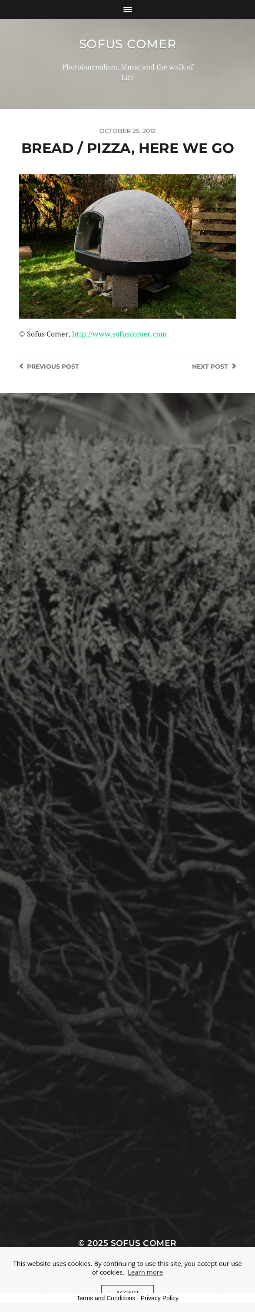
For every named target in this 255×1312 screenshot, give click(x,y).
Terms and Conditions (105, 1298)
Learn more (145, 1272)
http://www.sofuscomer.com (119, 334)
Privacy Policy (160, 1298)
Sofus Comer (127, 44)
